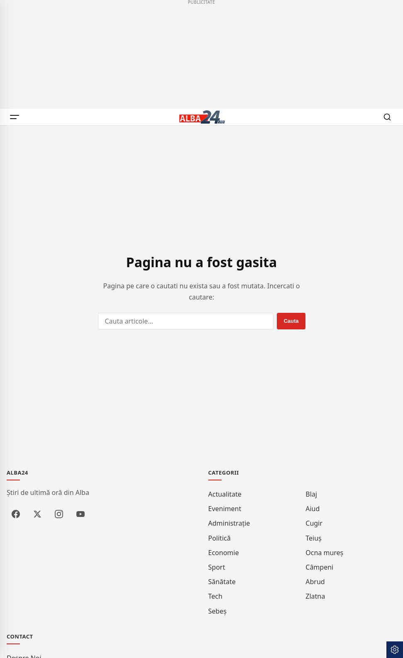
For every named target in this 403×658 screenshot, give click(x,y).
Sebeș (217, 611)
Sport (216, 567)
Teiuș (313, 538)
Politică (219, 538)
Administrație (229, 523)
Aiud (312, 508)
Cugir (313, 523)
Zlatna (315, 596)
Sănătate (222, 581)
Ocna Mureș (324, 552)
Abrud (315, 581)
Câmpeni (319, 567)
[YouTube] (80, 514)
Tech (215, 596)
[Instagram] (59, 514)
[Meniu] (16, 117)
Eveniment (225, 508)
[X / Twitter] (37, 514)
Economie (223, 552)
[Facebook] (16, 514)
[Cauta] (387, 117)
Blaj (311, 494)
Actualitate (225, 494)
